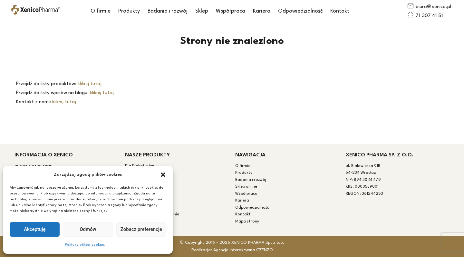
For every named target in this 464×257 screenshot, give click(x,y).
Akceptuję (34, 229)
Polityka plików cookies (85, 245)
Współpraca (230, 11)
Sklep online (246, 187)
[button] (163, 175)
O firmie (101, 11)
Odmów (88, 229)
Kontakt (339, 11)
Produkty (129, 11)
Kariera (261, 11)
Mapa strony (247, 221)
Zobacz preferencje (141, 229)
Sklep (201, 11)
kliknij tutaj (90, 83)
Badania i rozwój (168, 11)
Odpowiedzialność (300, 11)
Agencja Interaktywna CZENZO (243, 250)
